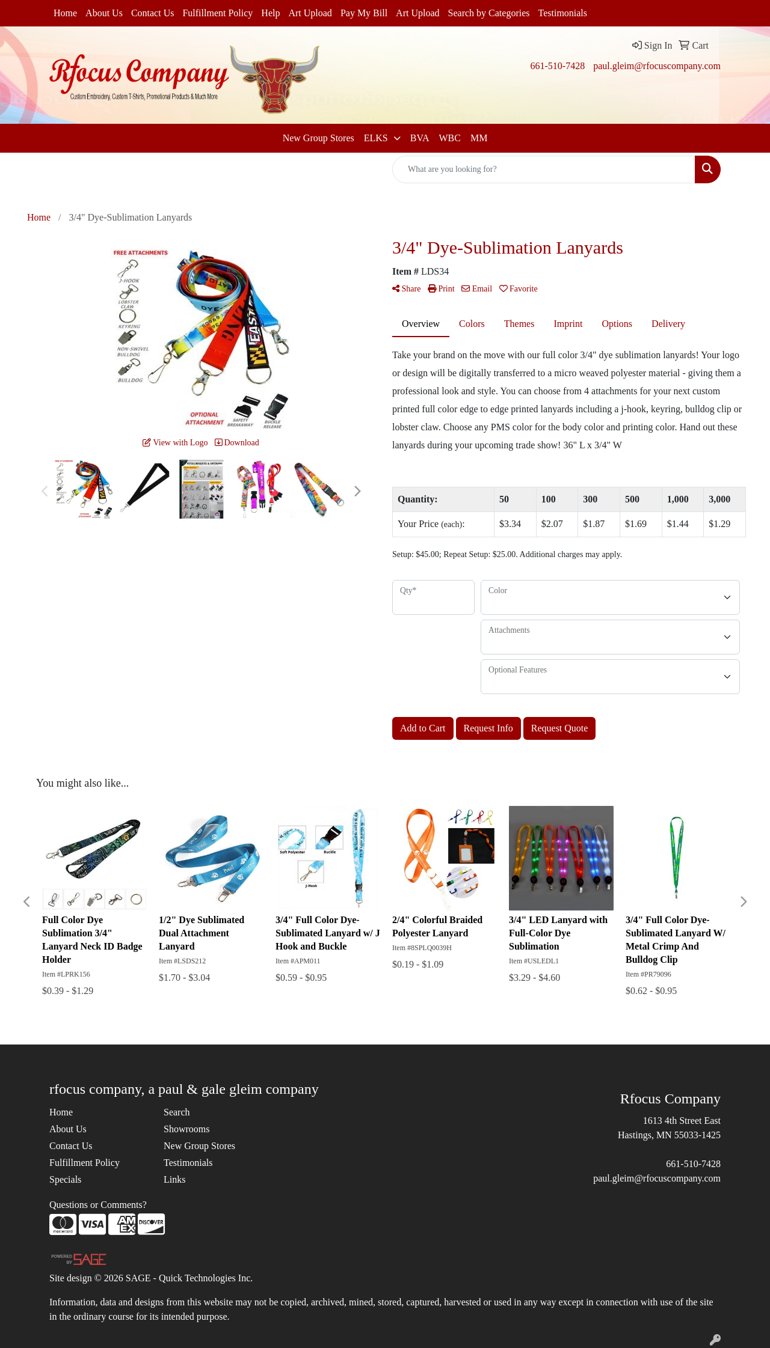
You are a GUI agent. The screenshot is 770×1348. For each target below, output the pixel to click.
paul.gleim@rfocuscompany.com (657, 66)
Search (177, 1112)
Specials (65, 1179)
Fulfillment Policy (217, 13)
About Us (104, 13)
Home (65, 13)
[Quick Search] (543, 169)
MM (478, 138)
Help (270, 13)
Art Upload (309, 13)
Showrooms (186, 1129)
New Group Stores (318, 138)
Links (174, 1179)
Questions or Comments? (98, 1205)
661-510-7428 (557, 66)
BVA (420, 138)
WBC (449, 138)
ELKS (377, 138)
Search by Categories (489, 13)
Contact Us (152, 13)
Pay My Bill (363, 13)
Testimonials (563, 13)
